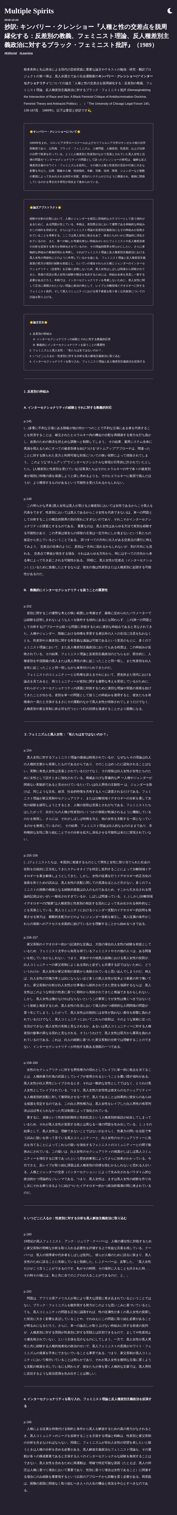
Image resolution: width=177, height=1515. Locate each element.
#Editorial (10, 53)
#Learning (26, 53)
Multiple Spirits (29, 11)
